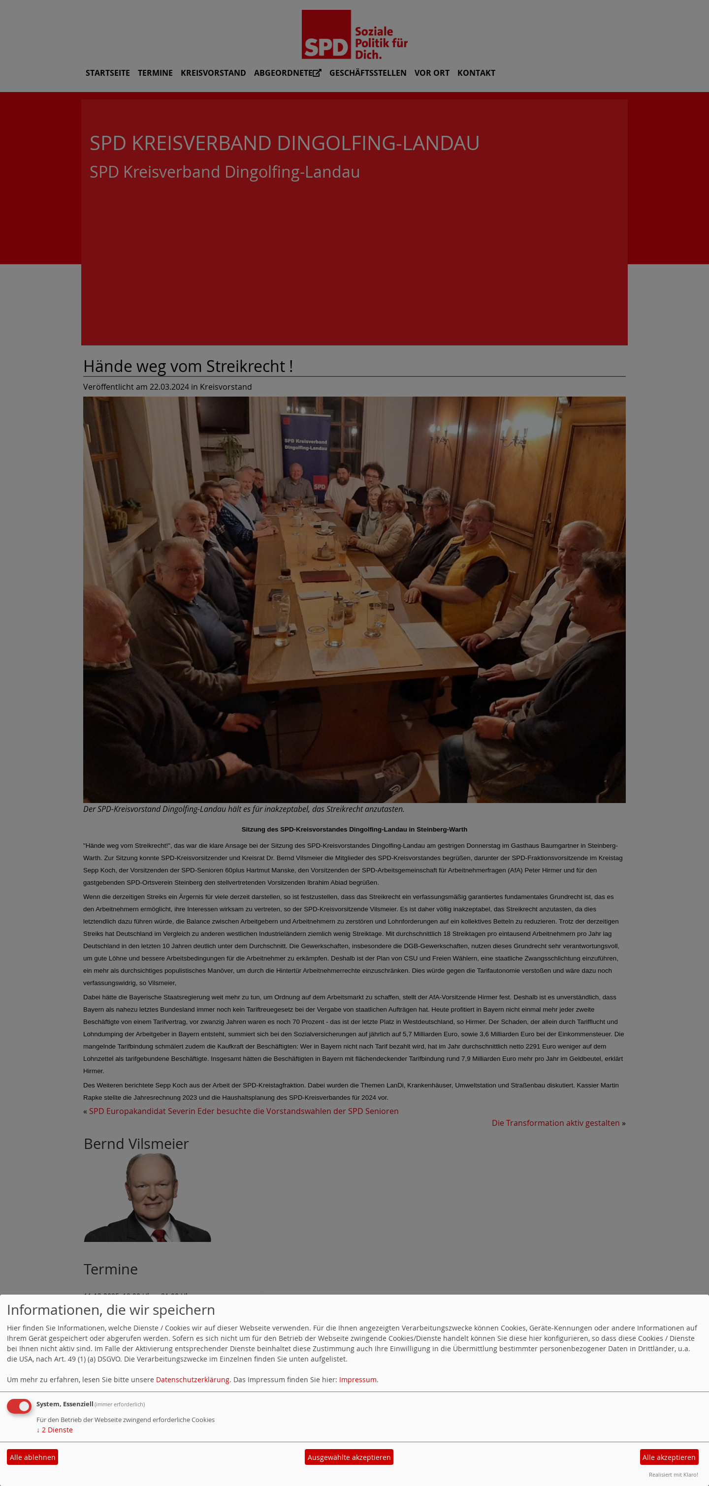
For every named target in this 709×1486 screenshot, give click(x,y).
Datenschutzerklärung (192, 1379)
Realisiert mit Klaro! (673, 1474)
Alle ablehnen (33, 1457)
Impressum (358, 1379)
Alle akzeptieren (669, 1457)
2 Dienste (54, 1429)
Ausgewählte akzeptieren (349, 1457)
